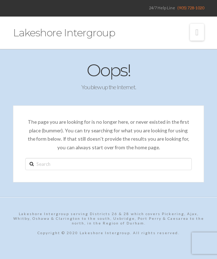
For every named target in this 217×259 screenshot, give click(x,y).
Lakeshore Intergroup (64, 33)
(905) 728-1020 (190, 7)
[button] (197, 32)
